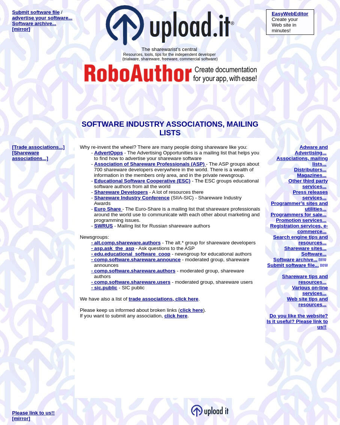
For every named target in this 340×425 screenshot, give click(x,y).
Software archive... (34, 23)
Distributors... (310, 169)
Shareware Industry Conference (132, 198)
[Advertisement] (168, 101)
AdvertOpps (108, 153)
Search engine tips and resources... (300, 239)
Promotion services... (301, 220)
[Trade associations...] (38, 147)
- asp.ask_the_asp (112, 248)
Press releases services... (310, 195)
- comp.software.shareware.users (130, 282)
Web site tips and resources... (307, 301)
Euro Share (108, 209)
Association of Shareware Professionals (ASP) (150, 164)
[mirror (20, 29)
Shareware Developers (121, 192)
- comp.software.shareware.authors (133, 271)
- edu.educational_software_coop (130, 254)
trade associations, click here (164, 299)
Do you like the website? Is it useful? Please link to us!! (297, 321)
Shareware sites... (305, 248)
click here (191, 310)
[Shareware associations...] (30, 155)
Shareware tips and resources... (305, 279)
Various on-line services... (310, 290)
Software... (313, 254)
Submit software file (36, 12)
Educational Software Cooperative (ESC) (142, 181)
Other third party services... (308, 183)
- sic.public (104, 287)
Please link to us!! (33, 413)
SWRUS (103, 226)
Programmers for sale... (298, 214)
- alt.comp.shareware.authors (126, 242)
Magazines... (312, 175)
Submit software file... (297, 265)
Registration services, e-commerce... (299, 228)
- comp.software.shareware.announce (136, 259)
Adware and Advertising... (311, 150)
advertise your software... (42, 18)
